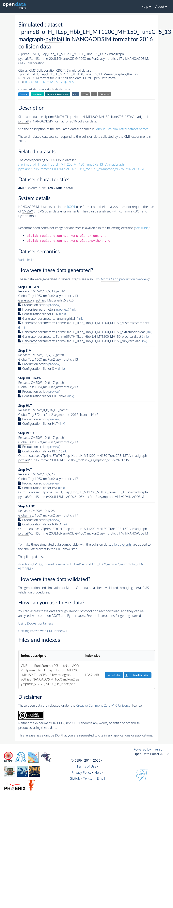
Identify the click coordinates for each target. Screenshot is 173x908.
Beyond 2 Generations (58, 94)
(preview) (53, 305)
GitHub (75, 778)
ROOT (71, 207)
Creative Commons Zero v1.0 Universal (103, 705)
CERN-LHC (105, 94)
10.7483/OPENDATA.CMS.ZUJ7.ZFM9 (50, 82)
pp (94, 94)
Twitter (88, 778)
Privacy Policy (81, 772)
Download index (136, 675)
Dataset (24, 94)
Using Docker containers (35, 623)
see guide (142, 228)
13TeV (85, 94)
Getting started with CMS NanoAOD (43, 631)
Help (98, 772)
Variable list (26, 260)
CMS (75, 94)
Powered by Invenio (148, 749)
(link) (73, 309)
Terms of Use (86, 766)
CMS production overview (121, 279)
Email (101, 778)
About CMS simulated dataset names (122, 129)
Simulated (37, 94)
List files (114, 675)
